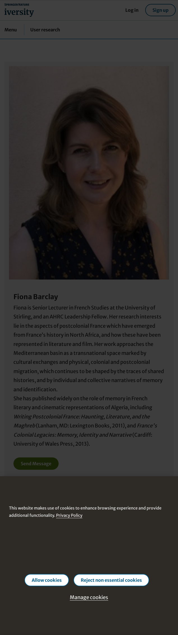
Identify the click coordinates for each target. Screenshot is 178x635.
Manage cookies (89, 597)
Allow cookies (47, 580)
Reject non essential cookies (111, 580)
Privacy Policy (69, 515)
